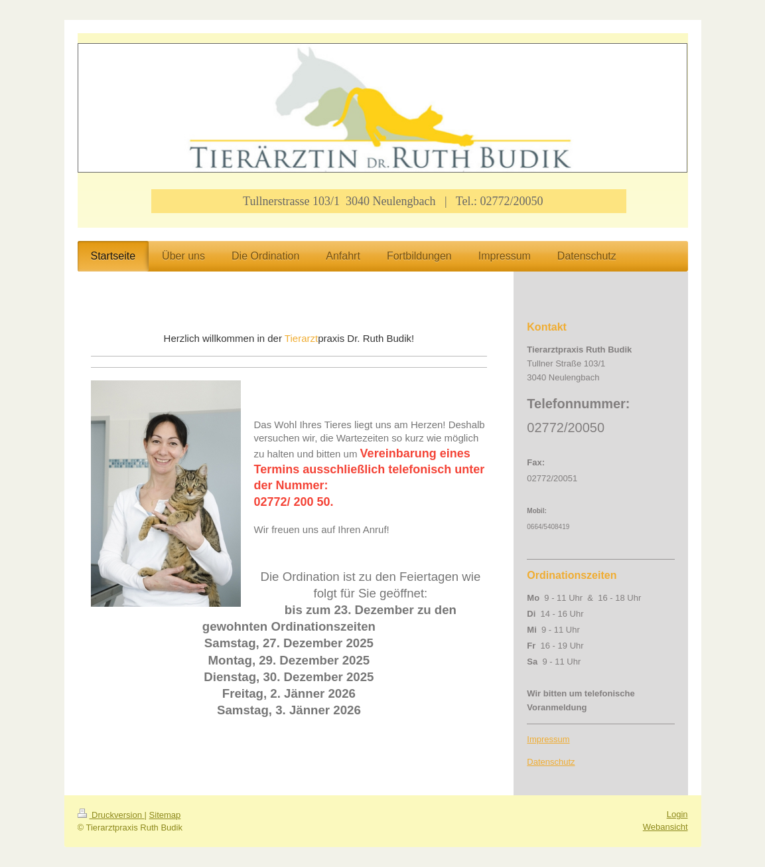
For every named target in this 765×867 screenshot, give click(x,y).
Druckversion (111, 815)
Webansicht (665, 827)
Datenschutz (551, 762)
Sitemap (165, 815)
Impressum (548, 739)
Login (677, 814)
